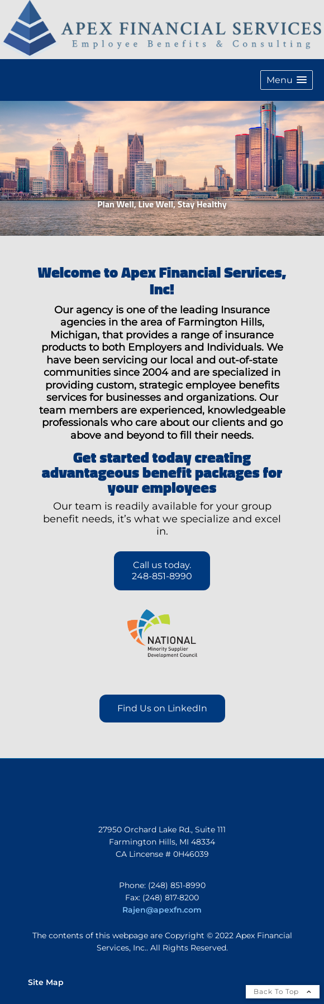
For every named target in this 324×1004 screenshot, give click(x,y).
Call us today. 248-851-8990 (162, 570)
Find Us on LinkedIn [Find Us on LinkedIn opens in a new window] (162, 708)
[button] (286, 80)
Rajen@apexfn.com (162, 910)
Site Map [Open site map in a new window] (46, 982)
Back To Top (283, 991)
